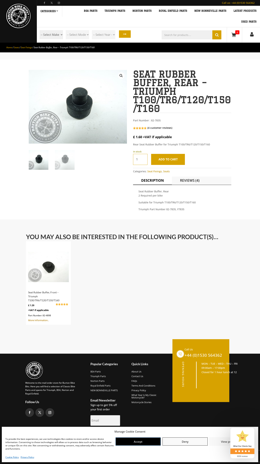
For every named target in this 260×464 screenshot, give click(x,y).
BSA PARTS (90, 11)
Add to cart (169, 159)
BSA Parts (95, 371)
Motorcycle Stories (141, 402)
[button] (121, 75)
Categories (48, 11)
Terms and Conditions (143, 385)
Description (152, 180)
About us (136, 371)
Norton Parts (97, 381)
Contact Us (137, 376)
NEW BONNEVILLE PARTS (210, 11)
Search (124, 34)
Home (9, 47)
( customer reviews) (159, 128)
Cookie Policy (12, 457)
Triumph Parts (98, 376)
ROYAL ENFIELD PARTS (173, 11)
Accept (138, 441)
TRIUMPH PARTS (115, 11)
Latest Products (244, 11)
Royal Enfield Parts (100, 385)
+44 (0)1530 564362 (238, 3)
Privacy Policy (27, 457)
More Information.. (48, 282)
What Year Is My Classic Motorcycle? (143, 396)
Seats (16, 47)
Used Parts (248, 21)
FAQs (134, 381)
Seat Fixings (26, 47)
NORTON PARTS (141, 11)
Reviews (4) (190, 180)
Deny (185, 441)
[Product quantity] (140, 159)
